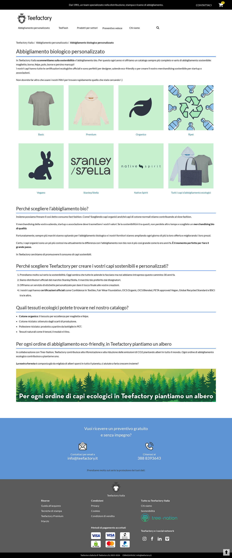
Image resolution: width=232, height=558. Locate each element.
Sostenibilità (148, 510)
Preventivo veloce (112, 28)
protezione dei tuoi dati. (132, 470)
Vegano (41, 168)
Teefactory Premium (52, 515)
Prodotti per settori (87, 27)
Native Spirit (141, 168)
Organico (141, 110)
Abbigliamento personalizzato (34, 27)
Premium (91, 110)
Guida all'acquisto (51, 505)
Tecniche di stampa (51, 510)
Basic (41, 110)
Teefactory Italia (87, 555)
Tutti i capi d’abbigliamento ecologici (190, 168)
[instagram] (145, 538)
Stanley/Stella (91, 168)
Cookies (95, 510)
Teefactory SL (104, 555)
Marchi (45, 521)
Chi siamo (134, 27)
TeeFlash (63, 27)
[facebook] (152, 538)
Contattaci (204, 5)
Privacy (95, 505)
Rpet (190, 110)
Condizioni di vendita (103, 515)
